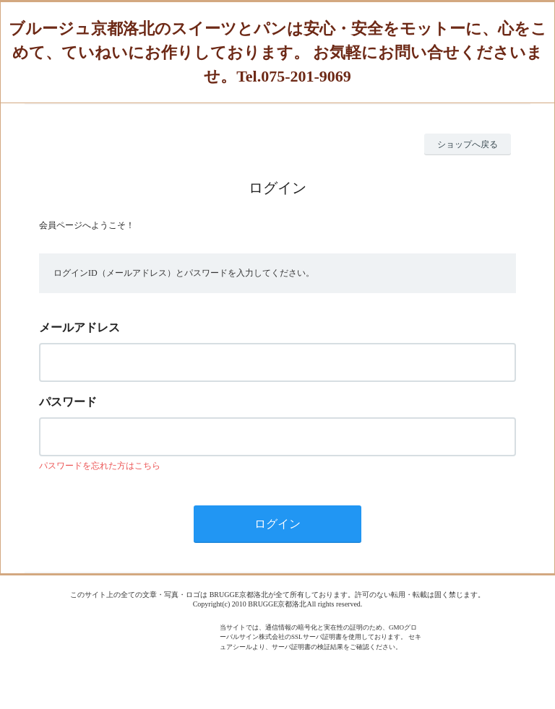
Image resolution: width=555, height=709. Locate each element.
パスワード (68, 402)
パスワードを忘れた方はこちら (99, 466)
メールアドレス (79, 327)
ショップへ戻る (467, 144)
